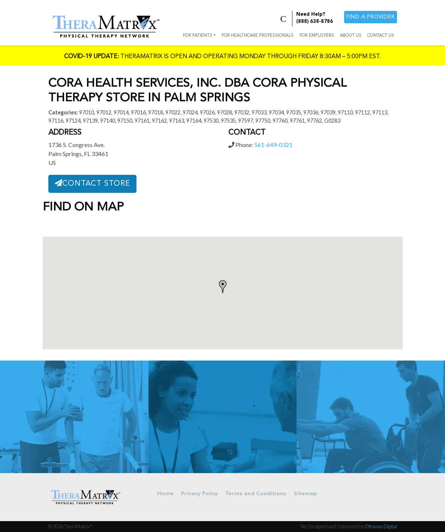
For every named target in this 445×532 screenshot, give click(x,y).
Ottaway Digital (381, 526)
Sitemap (305, 494)
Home (165, 494)
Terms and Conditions (255, 494)
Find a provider (370, 17)
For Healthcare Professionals (258, 36)
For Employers (317, 36)
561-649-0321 (273, 144)
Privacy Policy (199, 494)
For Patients (197, 36)
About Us (350, 36)
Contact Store (92, 183)
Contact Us (380, 36)
